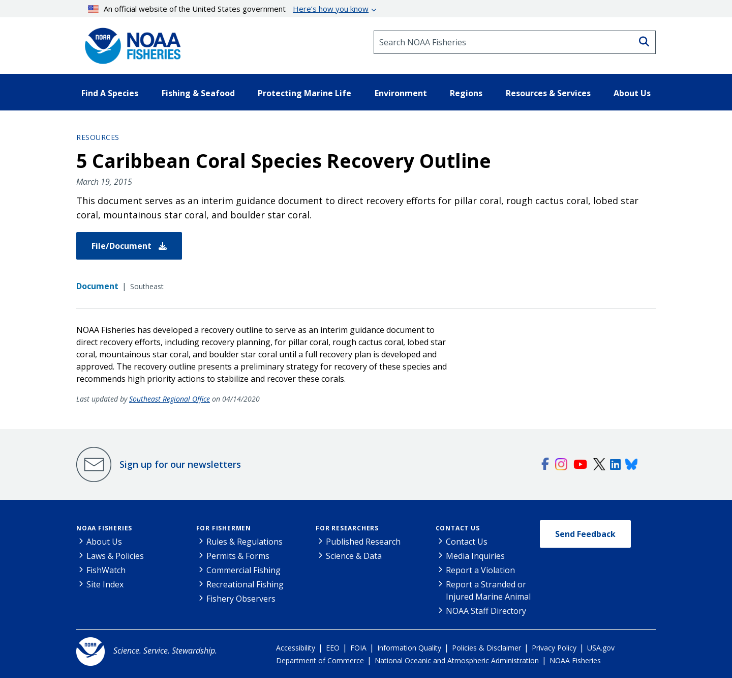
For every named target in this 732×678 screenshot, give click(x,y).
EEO (333, 648)
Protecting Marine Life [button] (304, 93)
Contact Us (458, 528)
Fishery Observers (241, 598)
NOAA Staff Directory (486, 610)
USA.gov (601, 648)
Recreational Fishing (245, 584)
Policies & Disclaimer (486, 648)
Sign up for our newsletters (180, 464)
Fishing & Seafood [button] (198, 93)
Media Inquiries (475, 555)
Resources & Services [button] (548, 93)
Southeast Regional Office (169, 399)
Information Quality (409, 648)
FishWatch (106, 570)
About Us (104, 541)
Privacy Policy (554, 648)
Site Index (105, 584)
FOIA (358, 648)
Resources (97, 137)
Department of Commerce (320, 660)
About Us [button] (632, 93)
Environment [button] (401, 93)
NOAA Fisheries (104, 528)
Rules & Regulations (244, 541)
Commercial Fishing (243, 570)
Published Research (363, 541)
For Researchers (347, 528)
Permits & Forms (237, 555)
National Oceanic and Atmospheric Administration (457, 660)
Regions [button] (466, 93)
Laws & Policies (115, 555)
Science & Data (354, 555)
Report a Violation (480, 570)
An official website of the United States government (228, 9)
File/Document (129, 245)
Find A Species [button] (109, 93)
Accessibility (295, 648)
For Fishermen (223, 528)
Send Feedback (585, 534)
